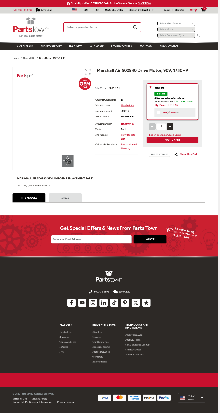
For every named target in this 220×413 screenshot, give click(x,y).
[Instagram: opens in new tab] (93, 302)
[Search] (198, 35)
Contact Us (65, 331)
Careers (96, 336)
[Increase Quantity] (170, 126)
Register (179, 10)
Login (167, 10)
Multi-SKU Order (114, 10)
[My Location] (193, 10)
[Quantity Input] (161, 126)
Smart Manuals (133, 349)
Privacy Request (66, 401)
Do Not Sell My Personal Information (32, 401)
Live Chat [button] (120, 292)
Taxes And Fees (67, 341)
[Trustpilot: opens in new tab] (146, 302)
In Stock (160, 93)
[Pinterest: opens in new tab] (125, 302)
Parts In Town (132, 339)
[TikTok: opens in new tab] (114, 302)
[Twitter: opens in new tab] (136, 302)
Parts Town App (133, 334)
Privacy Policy (39, 398)
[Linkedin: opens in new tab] (103, 302)
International (99, 361)
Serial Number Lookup (137, 344)
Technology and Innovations (136, 326)
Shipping (64, 336)
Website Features (134, 354)
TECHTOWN (145, 46)
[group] (53, 111)
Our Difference (100, 341)
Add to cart (172, 139)
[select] (191, 397)
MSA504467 (127, 123)
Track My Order (169, 46)
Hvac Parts (75, 46)
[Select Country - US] (74, 10)
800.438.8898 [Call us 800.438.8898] (102, 292)
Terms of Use (20, 398)
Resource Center (121, 46)
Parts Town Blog (101, 351)
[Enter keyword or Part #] (96, 27)
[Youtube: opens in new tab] (82, 302)
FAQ (61, 351)
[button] (88, 72)
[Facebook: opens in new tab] (71, 302)
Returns (63, 346)
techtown (97, 356)
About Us (97, 331)
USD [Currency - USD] (97, 10)
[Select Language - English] (86, 10)
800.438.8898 (24, 10)
